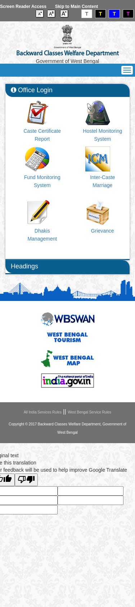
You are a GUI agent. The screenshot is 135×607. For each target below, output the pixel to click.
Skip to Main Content (76, 6)
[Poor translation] (26, 480)
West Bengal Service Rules (89, 412)
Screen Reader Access (23, 6)
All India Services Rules (43, 412)
